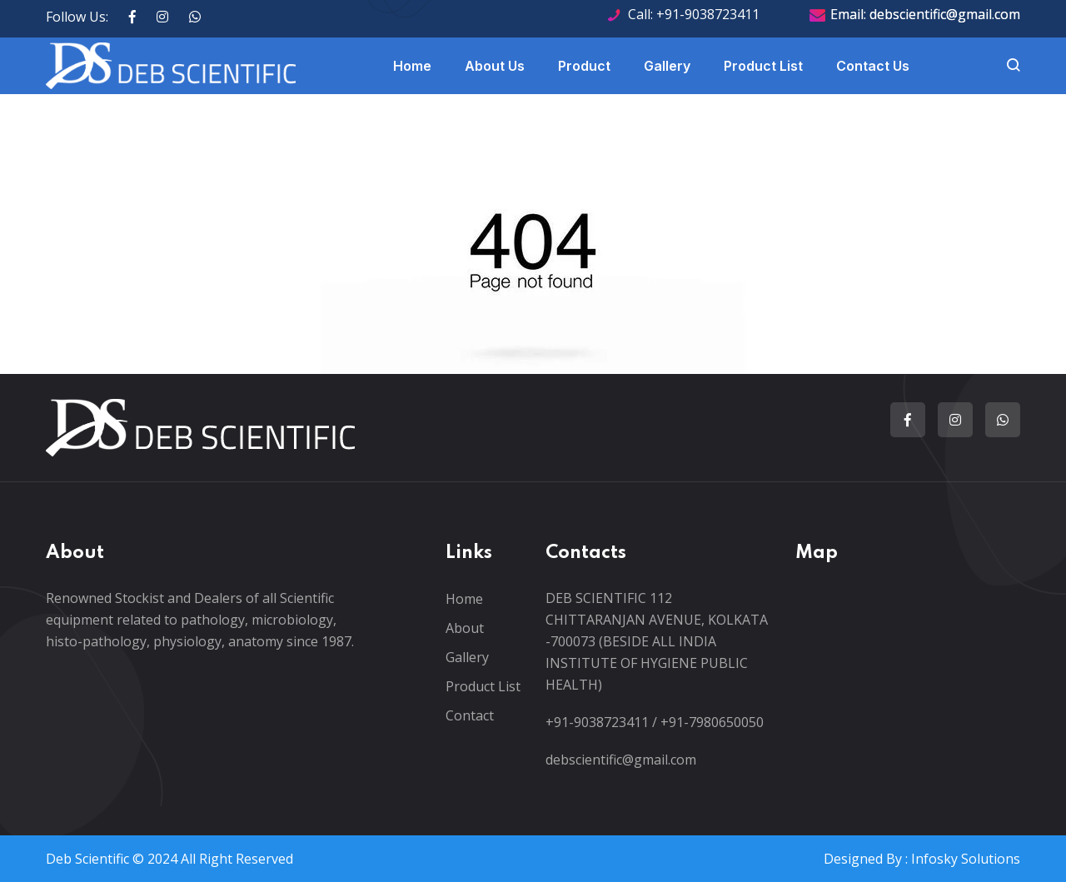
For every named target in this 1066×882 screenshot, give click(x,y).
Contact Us (872, 65)
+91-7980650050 (712, 722)
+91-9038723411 (597, 722)
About (465, 628)
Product (584, 65)
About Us (495, 65)
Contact (470, 715)
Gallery (667, 65)
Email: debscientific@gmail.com (925, 14)
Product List (763, 65)
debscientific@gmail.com (620, 759)
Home (412, 65)
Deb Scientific (87, 859)
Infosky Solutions (965, 859)
